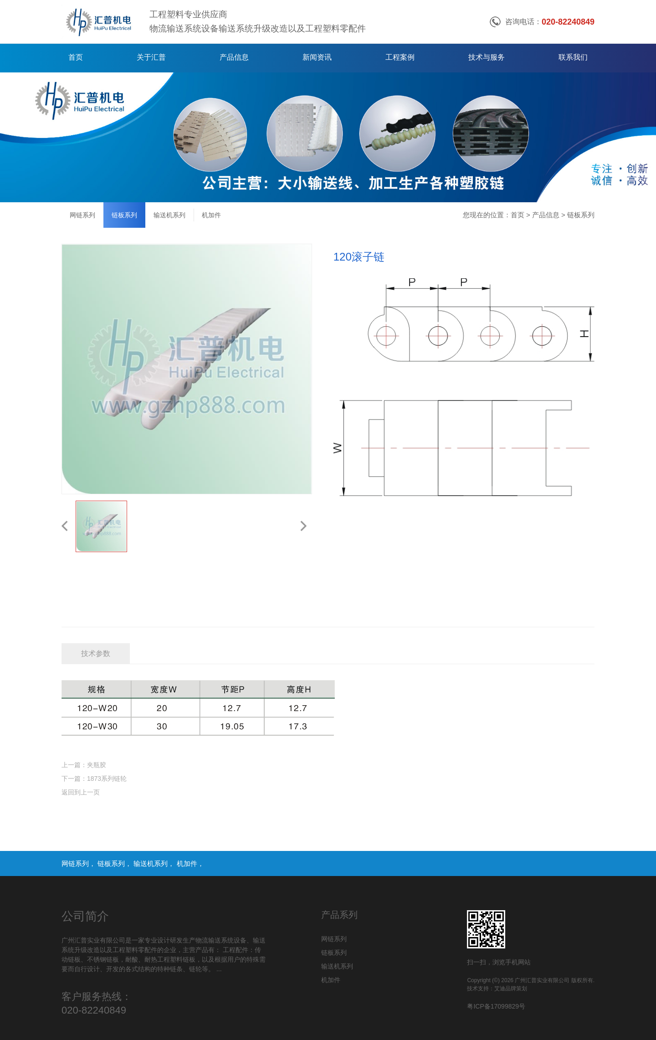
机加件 (211, 215)
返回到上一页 (81, 792)
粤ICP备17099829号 (496, 1006)
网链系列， (79, 863)
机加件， (190, 863)
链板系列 (124, 215)
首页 (75, 57)
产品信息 (234, 57)
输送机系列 (169, 215)
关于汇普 (151, 57)
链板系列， (115, 863)
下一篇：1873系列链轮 (94, 778)
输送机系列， (154, 863)
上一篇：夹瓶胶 (84, 764)
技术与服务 (486, 57)
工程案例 (400, 57)
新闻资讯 (317, 57)
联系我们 (573, 57)
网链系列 (82, 215)
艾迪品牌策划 (510, 988)
